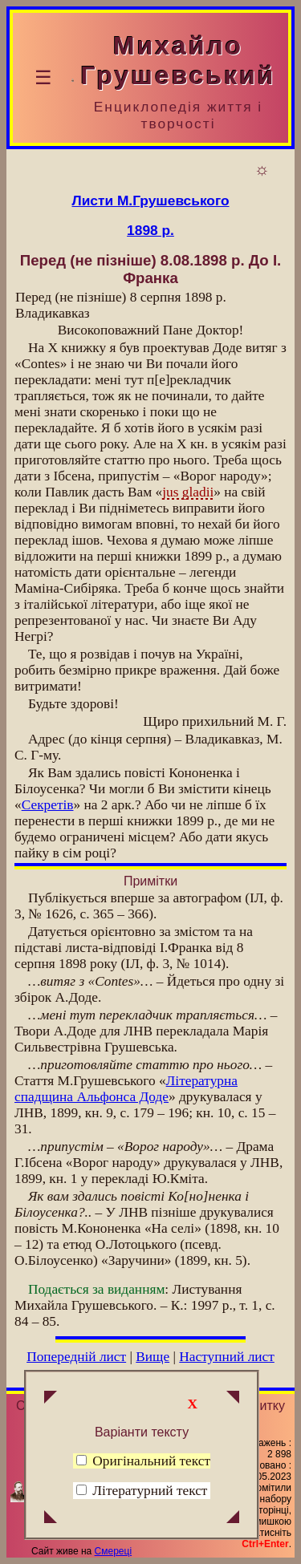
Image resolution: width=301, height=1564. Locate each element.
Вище (152, 1356)
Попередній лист (76, 1356)
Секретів (48, 804)
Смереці (113, 1551)
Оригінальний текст (143, 1461)
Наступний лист (227, 1356)
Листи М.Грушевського (151, 200)
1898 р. (150, 230)
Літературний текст (149, 1490)
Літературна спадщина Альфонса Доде (126, 1088)
